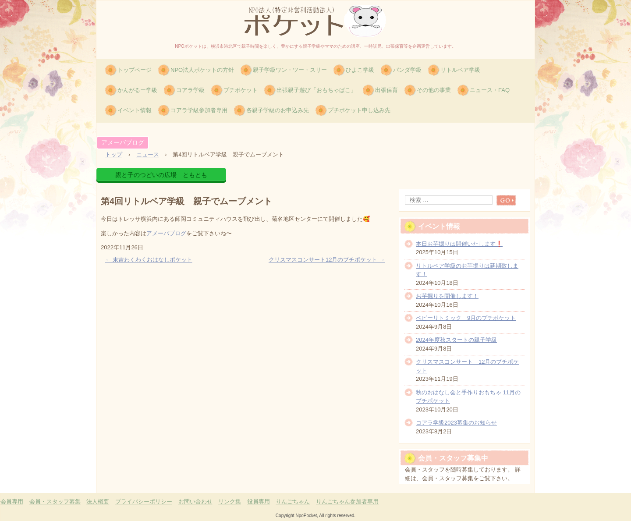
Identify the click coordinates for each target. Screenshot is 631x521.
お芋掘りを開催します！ (447, 296)
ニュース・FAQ (490, 90)
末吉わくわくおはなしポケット (148, 259)
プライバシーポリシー (143, 501)
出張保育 (386, 90)
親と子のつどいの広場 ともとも (161, 174)
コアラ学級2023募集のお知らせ (456, 422)
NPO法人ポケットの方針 (202, 70)
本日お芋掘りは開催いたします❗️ (459, 244)
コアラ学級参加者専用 (198, 110)
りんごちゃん (293, 501)
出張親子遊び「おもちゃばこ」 (316, 90)
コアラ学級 (190, 90)
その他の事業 (434, 90)
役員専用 (258, 501)
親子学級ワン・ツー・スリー (290, 70)
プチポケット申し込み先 (359, 110)
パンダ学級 (407, 70)
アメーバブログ (122, 142)
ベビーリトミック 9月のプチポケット (466, 318)
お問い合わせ (195, 501)
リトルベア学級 (460, 70)
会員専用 (11, 501)
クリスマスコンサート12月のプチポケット (327, 259)
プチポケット (240, 90)
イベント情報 (134, 110)
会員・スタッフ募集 (55, 501)
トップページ (134, 70)
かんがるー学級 (137, 90)
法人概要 (97, 501)
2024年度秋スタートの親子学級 (456, 340)
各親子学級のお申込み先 (277, 110)
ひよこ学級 (360, 70)
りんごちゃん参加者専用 (347, 501)
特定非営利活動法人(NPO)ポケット (315, 21)
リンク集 (229, 501)
